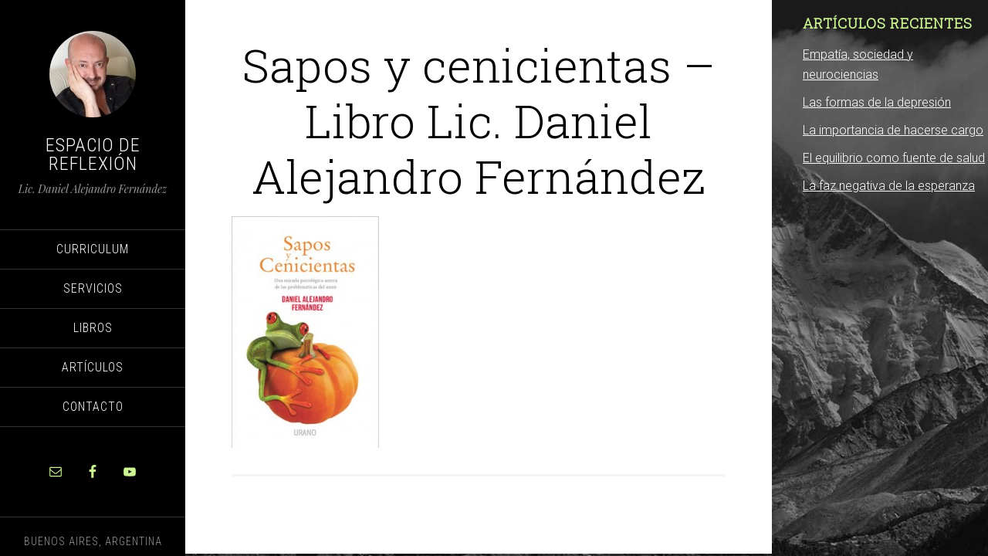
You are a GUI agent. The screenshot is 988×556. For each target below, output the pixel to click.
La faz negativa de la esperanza (889, 185)
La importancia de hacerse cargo (893, 130)
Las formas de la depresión (877, 102)
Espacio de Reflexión (93, 154)
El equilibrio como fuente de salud (894, 158)
